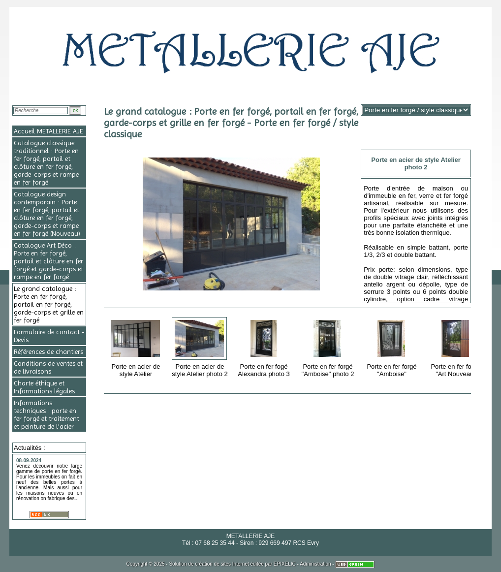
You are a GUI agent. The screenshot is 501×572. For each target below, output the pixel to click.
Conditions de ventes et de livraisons (48, 367)
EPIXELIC (285, 564)
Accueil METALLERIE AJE (48, 131)
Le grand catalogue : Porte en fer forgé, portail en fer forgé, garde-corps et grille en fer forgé (49, 304)
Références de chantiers (48, 351)
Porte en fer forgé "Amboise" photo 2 (328, 347)
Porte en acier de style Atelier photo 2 (200, 347)
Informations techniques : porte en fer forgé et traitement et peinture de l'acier (46, 414)
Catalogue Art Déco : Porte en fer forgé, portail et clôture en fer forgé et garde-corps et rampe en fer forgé (48, 261)
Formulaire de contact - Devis (49, 336)
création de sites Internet (222, 564)
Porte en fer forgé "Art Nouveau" (456, 347)
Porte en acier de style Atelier (136, 347)
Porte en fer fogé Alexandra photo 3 (264, 347)
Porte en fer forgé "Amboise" (392, 347)
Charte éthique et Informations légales (44, 387)
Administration (315, 564)
